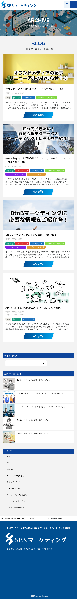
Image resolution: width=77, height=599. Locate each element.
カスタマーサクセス (15, 474)
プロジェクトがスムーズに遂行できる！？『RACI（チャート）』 (41, 405)
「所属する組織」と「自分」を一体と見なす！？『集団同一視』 (41, 392)
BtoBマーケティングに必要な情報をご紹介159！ (35, 419)
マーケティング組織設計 (46, 98)
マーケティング (28, 98)
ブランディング (22, 170)
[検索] (26, 362)
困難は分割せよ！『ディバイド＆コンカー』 (33, 432)
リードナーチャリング (36, 173)
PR (8, 462)
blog (8, 98)
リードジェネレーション (16, 173)
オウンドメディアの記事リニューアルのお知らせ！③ (35, 89)
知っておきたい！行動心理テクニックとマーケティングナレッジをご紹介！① (38, 160)
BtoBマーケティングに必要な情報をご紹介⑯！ (32, 234)
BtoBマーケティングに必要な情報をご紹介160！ (35, 379)
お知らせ (16, 98)
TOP (19, 517)
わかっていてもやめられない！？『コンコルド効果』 (35, 306)
